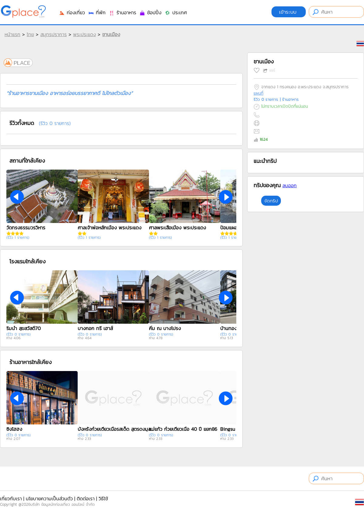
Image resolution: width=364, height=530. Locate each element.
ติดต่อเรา (86, 498)
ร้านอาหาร (122, 12)
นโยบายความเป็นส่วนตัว (49, 498)
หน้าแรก (12, 34)
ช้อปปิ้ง (150, 12)
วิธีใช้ (103, 498)
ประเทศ (175, 12)
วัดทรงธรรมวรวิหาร (25, 227)
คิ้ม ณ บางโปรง (165, 328)
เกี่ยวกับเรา (11, 498)
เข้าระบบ (288, 12)
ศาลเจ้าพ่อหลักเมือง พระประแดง (109, 227)
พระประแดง (84, 34)
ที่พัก (97, 12)
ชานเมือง (111, 34)
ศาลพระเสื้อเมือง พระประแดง (177, 227)
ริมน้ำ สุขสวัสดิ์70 (23, 328)
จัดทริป (271, 200)
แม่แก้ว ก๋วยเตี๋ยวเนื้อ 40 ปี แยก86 (183, 429)
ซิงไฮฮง (14, 429)
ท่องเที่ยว (72, 12)
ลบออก (289, 185)
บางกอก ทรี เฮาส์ (95, 328)
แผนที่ (258, 93)
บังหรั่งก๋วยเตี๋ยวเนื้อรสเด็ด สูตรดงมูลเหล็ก (115, 429)
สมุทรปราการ (53, 34)
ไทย (30, 34)
